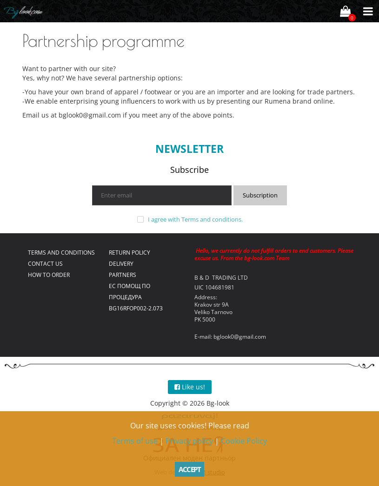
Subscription (260, 195)
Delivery (121, 264)
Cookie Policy (244, 441)
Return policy (129, 252)
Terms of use (135, 441)
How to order (49, 275)
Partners (122, 275)
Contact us (45, 264)
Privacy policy (189, 441)
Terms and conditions (211, 219)
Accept (189, 469)
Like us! (189, 386)
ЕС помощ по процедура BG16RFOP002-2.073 (136, 297)
